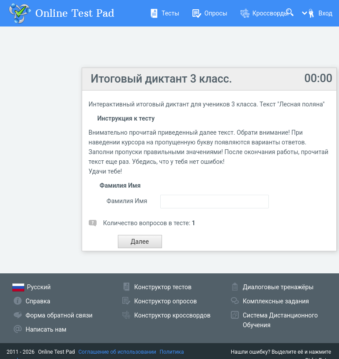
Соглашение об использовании (117, 352)
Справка (38, 301)
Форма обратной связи (59, 315)
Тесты (164, 13)
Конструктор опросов (165, 301)
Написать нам (46, 329)
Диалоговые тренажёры (278, 287)
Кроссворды (265, 13)
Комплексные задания (276, 301)
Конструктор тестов (163, 287)
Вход (319, 13)
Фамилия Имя (126, 200)
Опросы (209, 13)
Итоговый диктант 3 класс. (161, 78)
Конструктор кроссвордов (172, 315)
